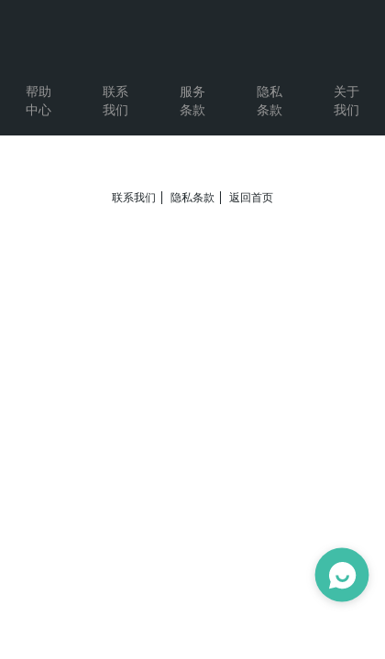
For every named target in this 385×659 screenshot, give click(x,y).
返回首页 (251, 197)
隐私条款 (192, 197)
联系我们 (134, 197)
